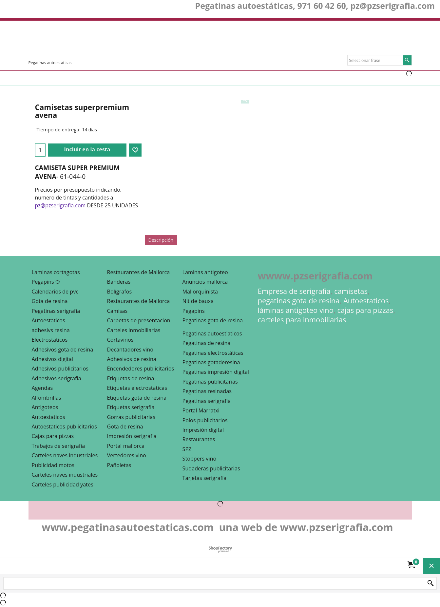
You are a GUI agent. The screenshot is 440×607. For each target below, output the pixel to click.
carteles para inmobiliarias (302, 319)
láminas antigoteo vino (296, 310)
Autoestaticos (366, 300)
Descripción (160, 240)
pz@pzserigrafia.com (60, 205)
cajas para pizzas (365, 310)
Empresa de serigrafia (294, 291)
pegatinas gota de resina (299, 300)
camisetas (351, 291)
